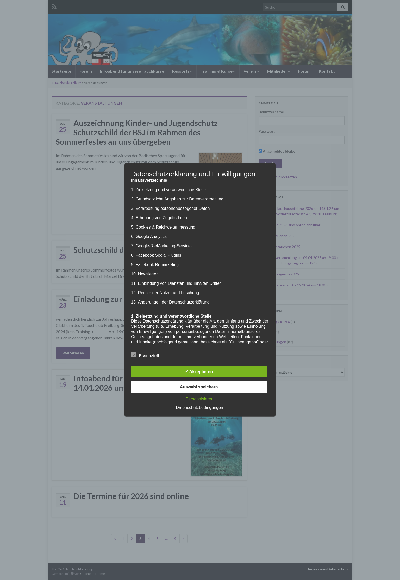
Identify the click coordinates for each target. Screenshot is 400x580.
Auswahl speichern (199, 387)
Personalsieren (200, 399)
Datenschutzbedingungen (199, 407)
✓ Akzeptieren (199, 371)
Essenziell (145, 355)
